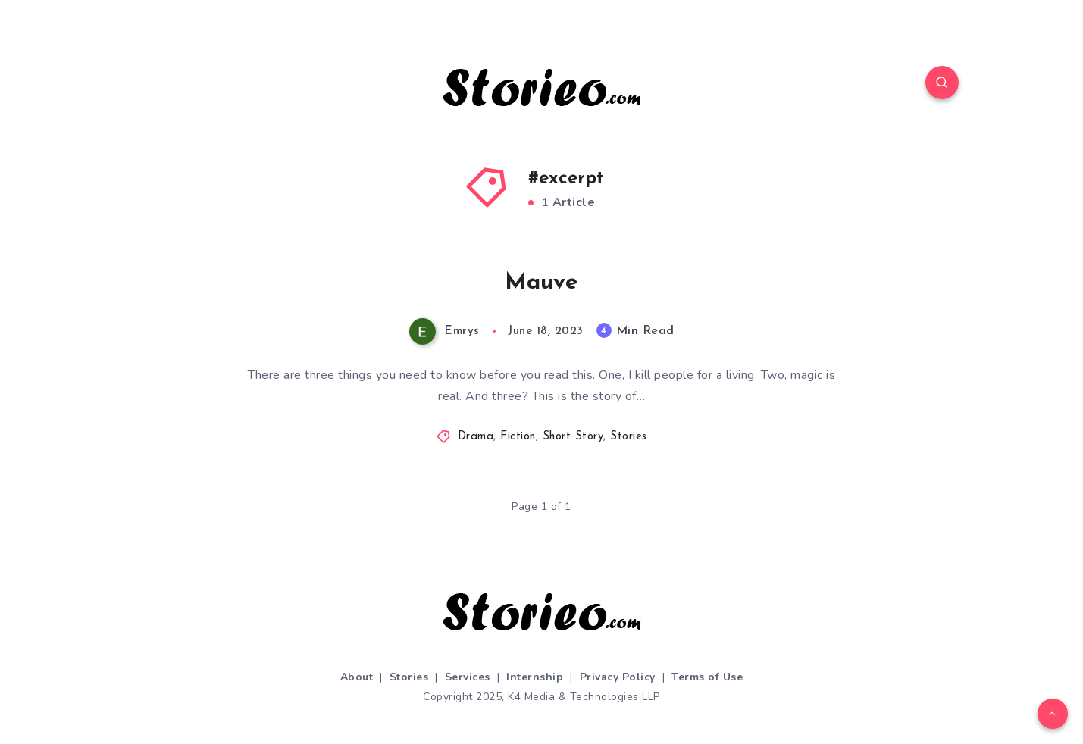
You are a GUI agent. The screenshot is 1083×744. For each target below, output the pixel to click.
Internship (534, 677)
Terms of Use (707, 677)
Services (467, 677)
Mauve (541, 283)
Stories (628, 436)
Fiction (518, 436)
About (357, 677)
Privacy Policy (618, 677)
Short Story (573, 436)
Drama (476, 436)
